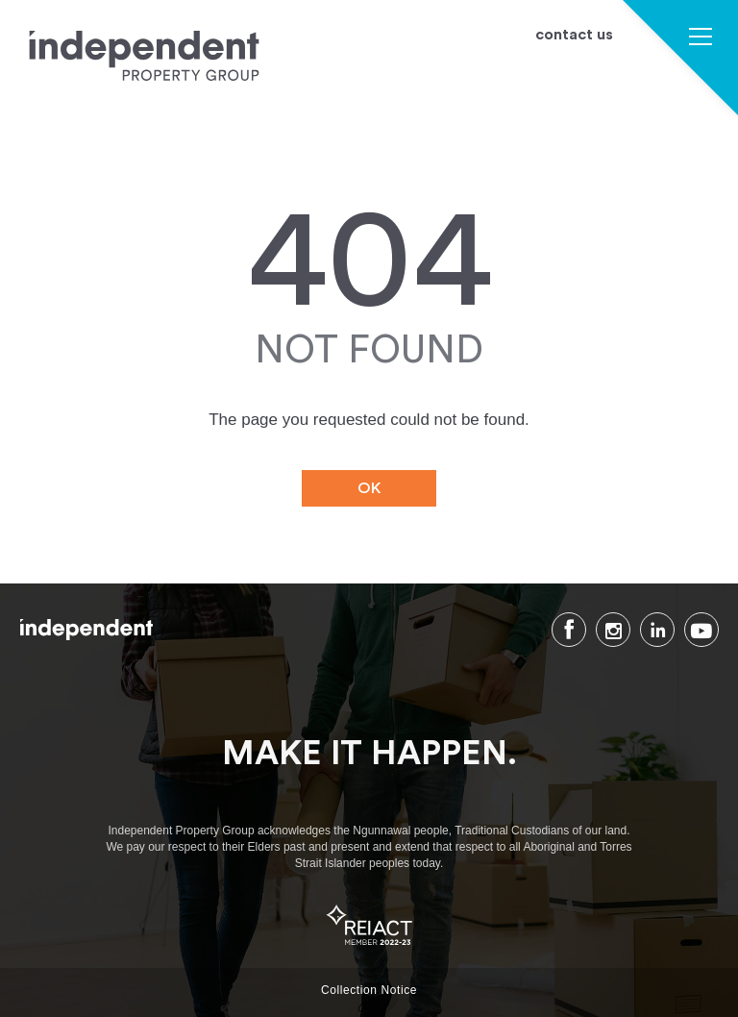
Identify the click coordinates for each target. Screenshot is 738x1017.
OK (369, 488)
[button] (700, 39)
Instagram (613, 629)
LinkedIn (657, 629)
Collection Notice (369, 990)
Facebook (569, 629)
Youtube (701, 629)
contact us (574, 35)
